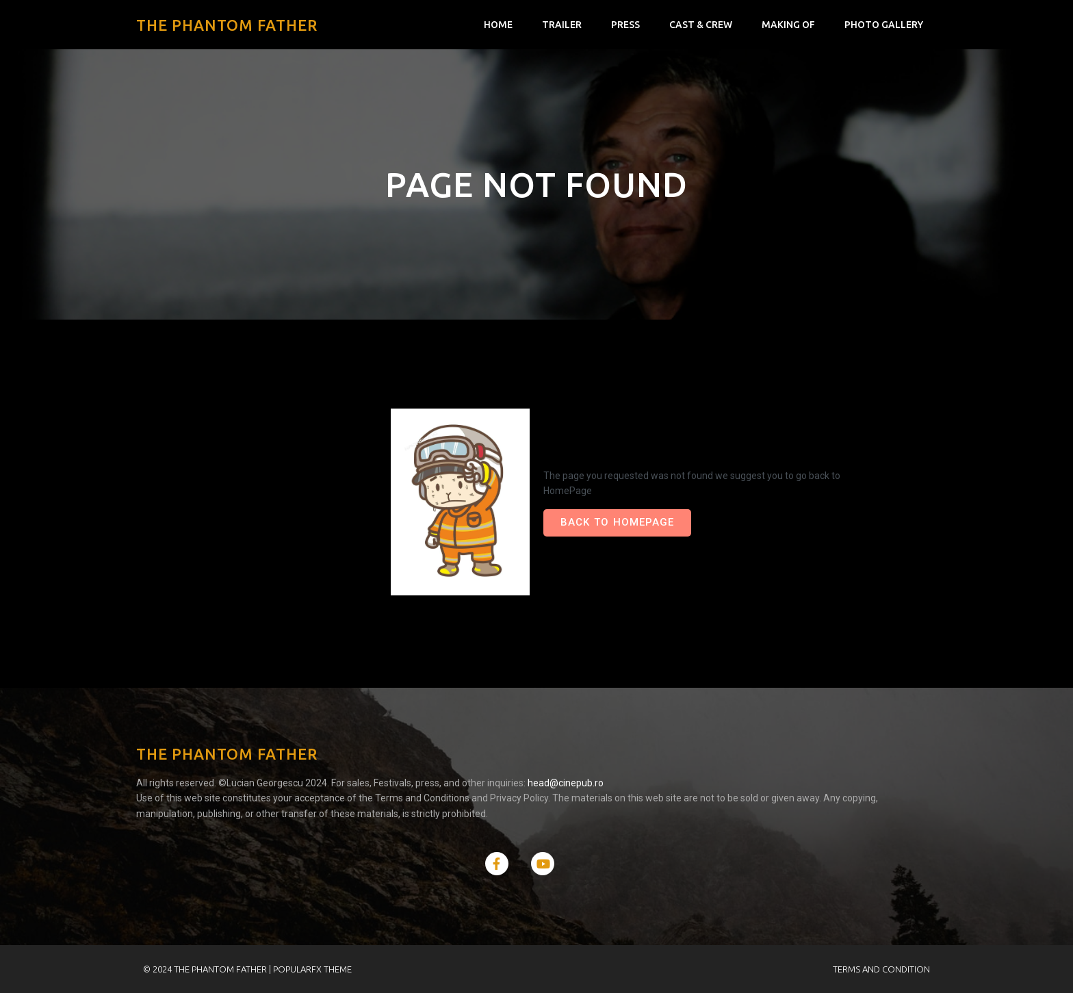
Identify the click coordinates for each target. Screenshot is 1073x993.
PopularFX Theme (312, 969)
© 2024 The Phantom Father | (208, 969)
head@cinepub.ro (567, 782)
